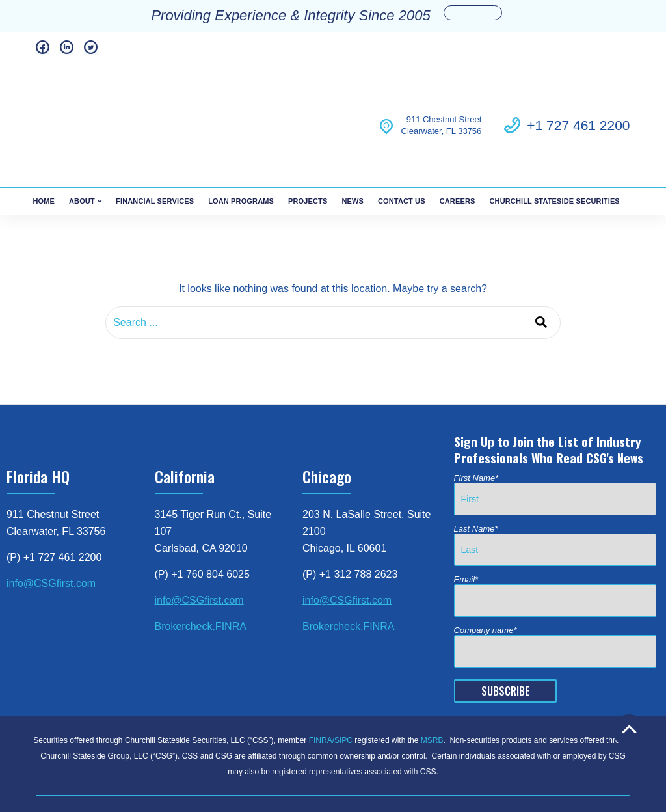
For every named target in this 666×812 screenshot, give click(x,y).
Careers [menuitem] (457, 146)
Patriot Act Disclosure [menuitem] (384, 764)
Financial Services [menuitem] (155, 146)
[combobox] (333, 268)
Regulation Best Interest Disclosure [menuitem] (260, 779)
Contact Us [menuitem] (401, 146)
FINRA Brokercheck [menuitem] (134, 764)
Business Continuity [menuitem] (291, 764)
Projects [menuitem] (307, 146)
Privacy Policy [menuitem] (212, 764)
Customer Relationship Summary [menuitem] (505, 764)
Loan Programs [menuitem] (241, 146)
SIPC (343, 685)
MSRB (432, 685)
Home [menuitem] (44, 146)
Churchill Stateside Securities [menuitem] (554, 146)
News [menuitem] (352, 146)
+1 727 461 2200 (578, 97)
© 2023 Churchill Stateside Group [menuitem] (409, 779)
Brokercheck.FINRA (200, 571)
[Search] (541, 268)
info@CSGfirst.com (51, 528)
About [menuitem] (82, 146)
